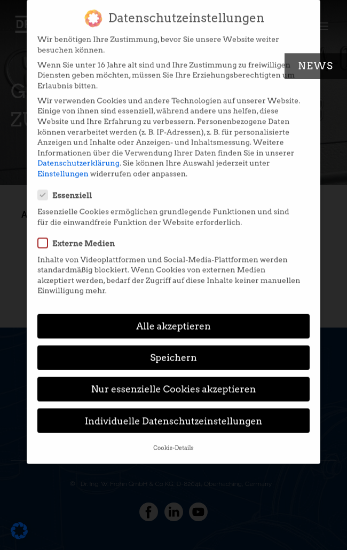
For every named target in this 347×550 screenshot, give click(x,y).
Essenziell (68, 186)
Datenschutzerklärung (78, 154)
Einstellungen (63, 164)
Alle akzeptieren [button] (173, 317)
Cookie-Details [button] (173, 438)
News (316, 65)
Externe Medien (79, 233)
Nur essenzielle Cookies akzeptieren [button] (173, 380)
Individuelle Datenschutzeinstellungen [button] (174, 411)
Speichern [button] (173, 348)
